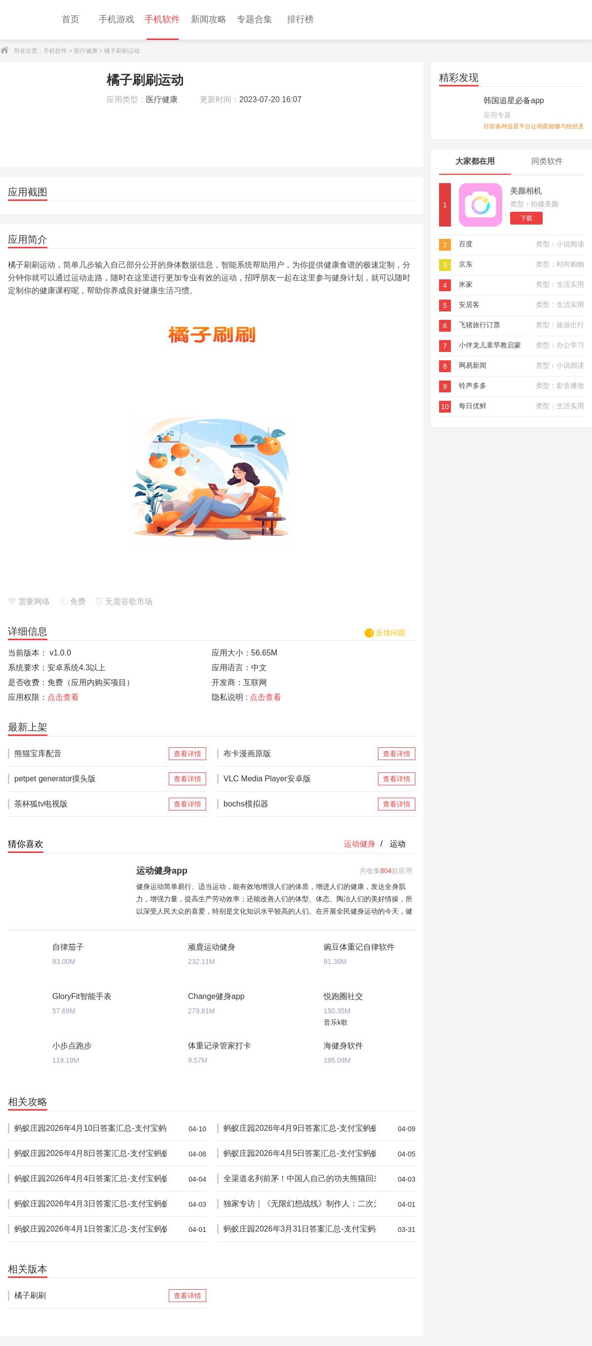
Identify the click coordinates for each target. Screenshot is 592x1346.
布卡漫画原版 (299, 754)
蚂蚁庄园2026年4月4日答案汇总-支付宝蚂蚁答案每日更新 (90, 1179)
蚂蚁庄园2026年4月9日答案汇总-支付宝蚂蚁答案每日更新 (299, 1128)
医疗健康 (86, 50)
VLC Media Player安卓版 (299, 779)
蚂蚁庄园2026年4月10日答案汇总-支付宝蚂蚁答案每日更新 (90, 1128)
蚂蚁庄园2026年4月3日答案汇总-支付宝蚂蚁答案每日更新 (90, 1204)
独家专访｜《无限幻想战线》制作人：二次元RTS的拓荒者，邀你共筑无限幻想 (299, 1204)
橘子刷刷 (90, 1296)
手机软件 (55, 50)
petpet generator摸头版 (90, 779)
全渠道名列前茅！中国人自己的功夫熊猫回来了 (299, 1179)
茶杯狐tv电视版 (90, 804)
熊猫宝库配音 (90, 754)
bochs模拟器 (299, 804)
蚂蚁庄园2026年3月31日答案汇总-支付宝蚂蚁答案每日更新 (299, 1229)
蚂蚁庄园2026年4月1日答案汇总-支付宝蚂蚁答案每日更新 (90, 1229)
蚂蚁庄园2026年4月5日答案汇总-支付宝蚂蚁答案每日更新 (299, 1153)
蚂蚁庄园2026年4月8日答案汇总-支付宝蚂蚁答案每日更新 (90, 1153)
